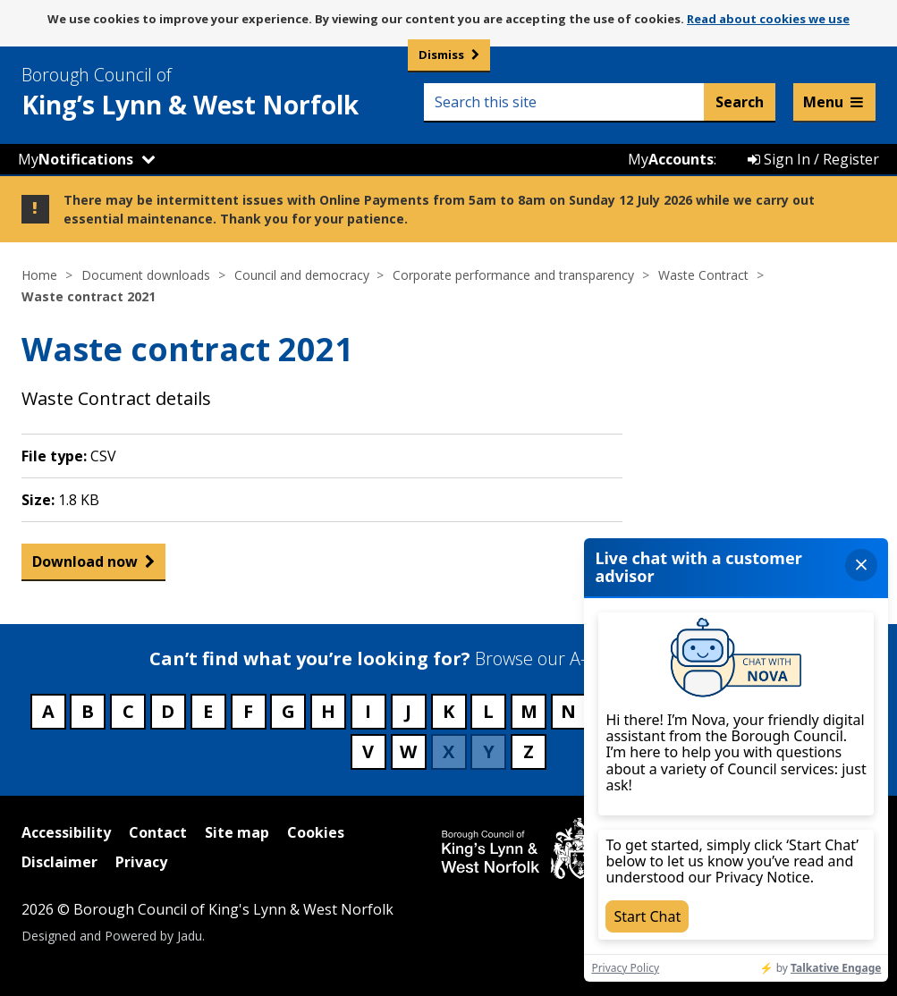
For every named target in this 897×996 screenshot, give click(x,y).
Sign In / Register (813, 159)
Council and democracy (301, 274)
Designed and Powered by (111, 935)
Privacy (141, 862)
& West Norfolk (222, 92)
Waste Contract (703, 274)
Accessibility (66, 832)
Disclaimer (59, 862)
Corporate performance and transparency (513, 274)
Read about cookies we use (768, 19)
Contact (158, 832)
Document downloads (145, 274)
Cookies (315, 832)
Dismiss (441, 54)
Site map (237, 832)
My (75, 159)
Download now (85, 561)
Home (39, 274)
